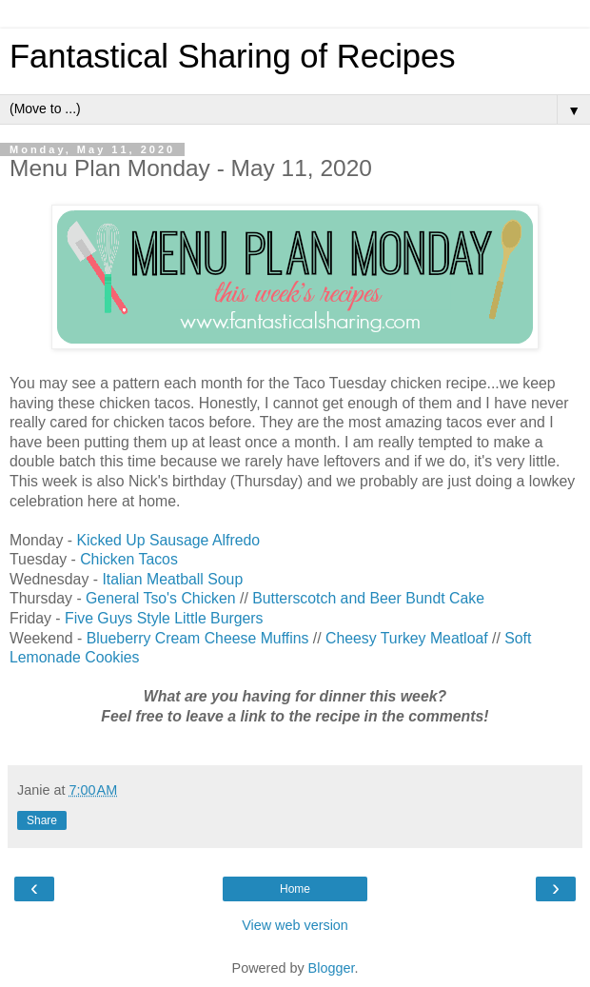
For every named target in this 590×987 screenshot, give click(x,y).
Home (295, 889)
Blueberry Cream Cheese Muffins (198, 638)
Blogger (331, 968)
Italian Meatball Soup (172, 579)
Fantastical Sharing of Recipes (233, 56)
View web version (295, 925)
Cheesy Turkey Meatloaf (406, 638)
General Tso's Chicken (161, 598)
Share (42, 820)
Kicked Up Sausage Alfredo (168, 540)
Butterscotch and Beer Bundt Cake (368, 598)
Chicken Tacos (129, 559)
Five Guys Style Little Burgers (164, 618)
